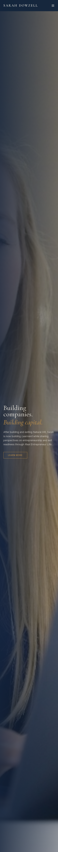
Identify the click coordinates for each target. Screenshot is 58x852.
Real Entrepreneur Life (38, 444)
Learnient (27, 436)
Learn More (15, 455)
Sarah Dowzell (20, 6)
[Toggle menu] (53, 5)
